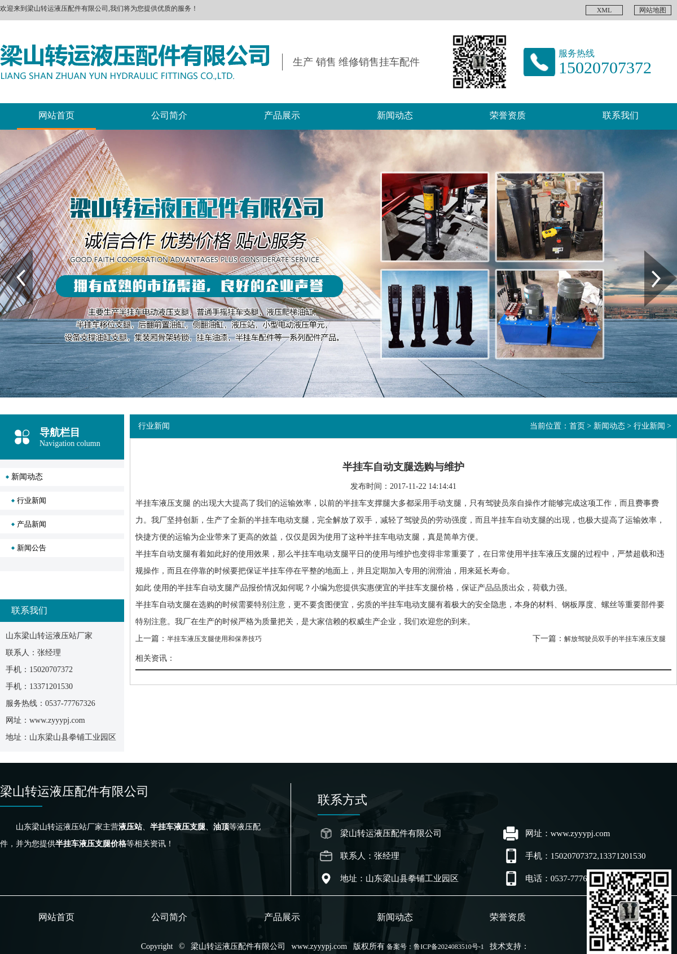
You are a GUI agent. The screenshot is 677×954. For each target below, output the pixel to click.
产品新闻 (31, 524)
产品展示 (282, 115)
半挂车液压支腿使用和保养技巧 (214, 639)
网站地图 (652, 10)
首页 (577, 426)
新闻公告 (31, 548)
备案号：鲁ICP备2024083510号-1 (435, 947)
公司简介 (169, 115)
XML (604, 10)
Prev (6, 254)
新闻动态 (395, 115)
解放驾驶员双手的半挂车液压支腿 (615, 639)
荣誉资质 (508, 115)
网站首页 (56, 115)
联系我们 (621, 115)
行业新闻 (31, 500)
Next (650, 254)
